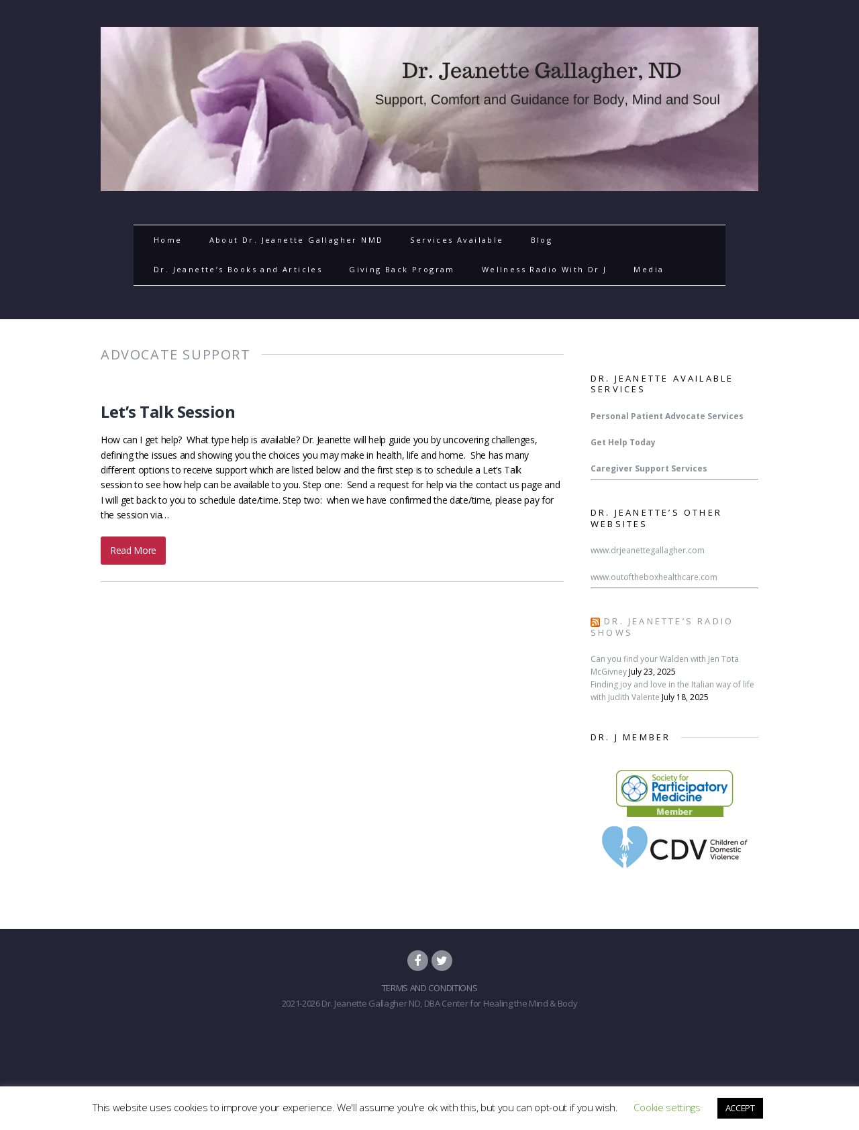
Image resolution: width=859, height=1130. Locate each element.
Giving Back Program (402, 269)
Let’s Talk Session (168, 411)
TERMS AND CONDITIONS (430, 988)
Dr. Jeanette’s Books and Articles (238, 269)
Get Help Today (623, 442)
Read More (133, 550)
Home (168, 240)
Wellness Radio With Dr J (544, 269)
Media (649, 269)
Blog (542, 240)
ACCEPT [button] (740, 1108)
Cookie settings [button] (667, 1107)
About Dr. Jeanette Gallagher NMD (296, 240)
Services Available (456, 240)
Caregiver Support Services (649, 468)
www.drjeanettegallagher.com (648, 550)
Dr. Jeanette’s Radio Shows (662, 626)
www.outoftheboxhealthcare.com (654, 577)
